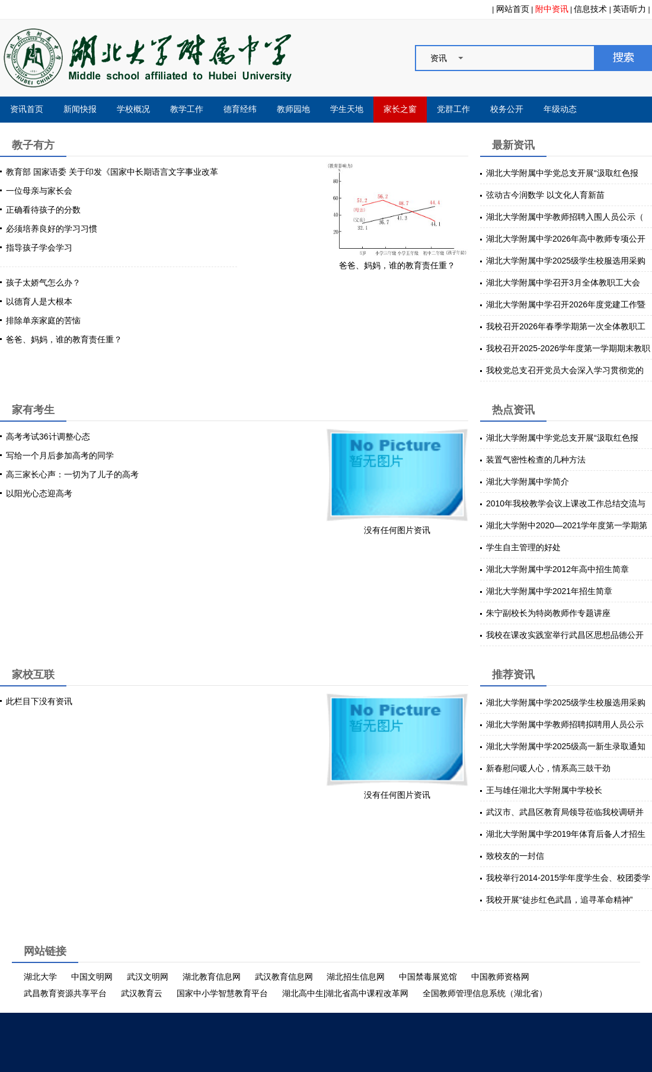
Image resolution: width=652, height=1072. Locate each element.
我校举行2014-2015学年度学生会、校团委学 (568, 877)
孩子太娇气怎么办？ (43, 282)
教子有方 (33, 145)
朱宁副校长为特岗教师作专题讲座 (548, 613)
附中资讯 (551, 9)
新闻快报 (80, 109)
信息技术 (590, 9)
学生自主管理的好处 (523, 547)
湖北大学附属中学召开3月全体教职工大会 (563, 282)
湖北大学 (40, 976)
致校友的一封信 (515, 856)
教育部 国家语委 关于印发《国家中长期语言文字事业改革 (112, 171)
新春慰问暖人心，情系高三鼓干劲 (548, 768)
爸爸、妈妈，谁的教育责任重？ (64, 339)
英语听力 (629, 9)
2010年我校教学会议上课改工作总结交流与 (565, 503)
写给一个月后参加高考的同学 (60, 455)
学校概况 (133, 109)
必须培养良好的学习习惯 (51, 228)
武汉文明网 (147, 976)
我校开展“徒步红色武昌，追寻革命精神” (559, 899)
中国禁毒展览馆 (428, 976)
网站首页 (512, 9)
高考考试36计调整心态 (48, 436)
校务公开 (506, 109)
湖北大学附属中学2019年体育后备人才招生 (565, 834)
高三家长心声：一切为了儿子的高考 (72, 474)
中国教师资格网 (500, 976)
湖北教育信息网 (212, 976)
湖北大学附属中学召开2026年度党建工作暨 (565, 304)
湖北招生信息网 (356, 976)
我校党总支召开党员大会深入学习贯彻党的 (565, 370)
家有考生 (33, 410)
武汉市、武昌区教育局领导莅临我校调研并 (565, 812)
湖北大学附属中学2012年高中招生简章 (557, 569)
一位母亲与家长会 (39, 190)
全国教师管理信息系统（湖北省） (485, 993)
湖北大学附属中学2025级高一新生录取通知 (565, 746)
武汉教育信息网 (284, 976)
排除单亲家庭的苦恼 (43, 320)
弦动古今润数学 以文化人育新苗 (545, 195)
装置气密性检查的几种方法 (536, 459)
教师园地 (293, 109)
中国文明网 (92, 976)
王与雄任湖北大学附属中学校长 (544, 790)
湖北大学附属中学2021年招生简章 (549, 591)
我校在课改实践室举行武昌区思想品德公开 (565, 635)
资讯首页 (26, 109)
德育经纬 (240, 109)
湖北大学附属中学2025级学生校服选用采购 (565, 260)
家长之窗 (400, 109)
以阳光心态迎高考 (39, 493)
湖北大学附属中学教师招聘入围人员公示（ (565, 217)
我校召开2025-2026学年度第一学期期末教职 (568, 348)
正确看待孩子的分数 (43, 209)
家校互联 (33, 675)
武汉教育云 (141, 993)
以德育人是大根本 (39, 301)
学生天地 (346, 109)
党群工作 (453, 109)
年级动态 (560, 109)
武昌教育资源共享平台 (65, 993)
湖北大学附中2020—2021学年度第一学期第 (566, 525)
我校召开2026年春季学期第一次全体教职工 (565, 326)
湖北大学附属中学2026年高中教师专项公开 (565, 238)
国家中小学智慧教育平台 (222, 993)
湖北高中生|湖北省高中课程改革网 (345, 993)
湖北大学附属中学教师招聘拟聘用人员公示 (565, 724)
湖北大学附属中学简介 (527, 481)
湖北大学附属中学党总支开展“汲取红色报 (562, 173)
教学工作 (186, 109)
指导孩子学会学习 (39, 247)
